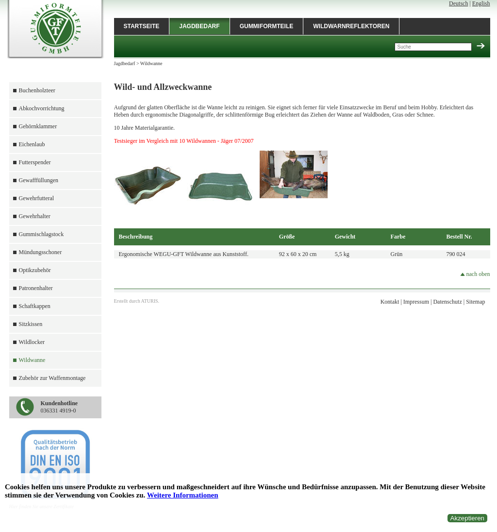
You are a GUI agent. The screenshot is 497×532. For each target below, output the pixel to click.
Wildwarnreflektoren (351, 26)
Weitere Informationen (182, 495)
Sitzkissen (31, 324)
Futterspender (35, 162)
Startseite (142, 26)
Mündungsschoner (40, 252)
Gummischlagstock (41, 234)
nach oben (475, 274)
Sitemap (475, 301)
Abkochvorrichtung (42, 108)
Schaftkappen (34, 306)
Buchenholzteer (37, 90)
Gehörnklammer (38, 126)
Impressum (416, 301)
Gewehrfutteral (36, 198)
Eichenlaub (32, 144)
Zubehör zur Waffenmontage (52, 378)
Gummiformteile (267, 26)
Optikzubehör (35, 270)
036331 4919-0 (59, 407)
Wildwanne (32, 360)
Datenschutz (447, 301)
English (481, 3)
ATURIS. (150, 301)
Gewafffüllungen (39, 180)
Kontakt (390, 301)
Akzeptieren (467, 518)
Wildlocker (32, 342)
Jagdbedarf (199, 26)
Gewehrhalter (34, 216)
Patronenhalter (36, 288)
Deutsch (458, 3)
